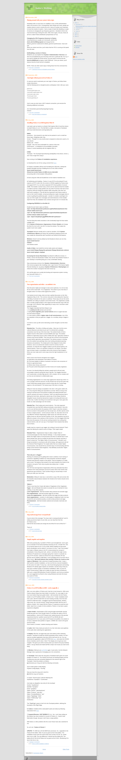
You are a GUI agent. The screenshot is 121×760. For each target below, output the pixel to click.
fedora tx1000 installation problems (40, 743)
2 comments (37, 112)
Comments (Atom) (38, 752)
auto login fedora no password (39, 114)
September (78, 27)
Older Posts (66, 748)
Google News (78, 45)
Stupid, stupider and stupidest (36, 539)
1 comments (37, 67)
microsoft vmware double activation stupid (42, 579)
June (77, 31)
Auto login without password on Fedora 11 (39, 78)
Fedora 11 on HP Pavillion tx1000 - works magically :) (43, 587)
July (77, 29)
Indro (76, 56)
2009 (76, 22)
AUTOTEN (44, 649)
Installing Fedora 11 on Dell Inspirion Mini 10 (40, 123)
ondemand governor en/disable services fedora (43, 69)
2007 (76, 34)
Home (44, 748)
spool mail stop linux (37, 530)
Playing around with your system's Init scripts (40, 20)
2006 (76, 36)
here (55, 163)
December (78, 24)
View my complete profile (79, 59)
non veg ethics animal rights (39, 505)
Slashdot (77, 47)
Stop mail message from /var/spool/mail (38, 514)
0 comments (37, 275)
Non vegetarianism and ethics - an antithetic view (41, 284)
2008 (76, 33)
